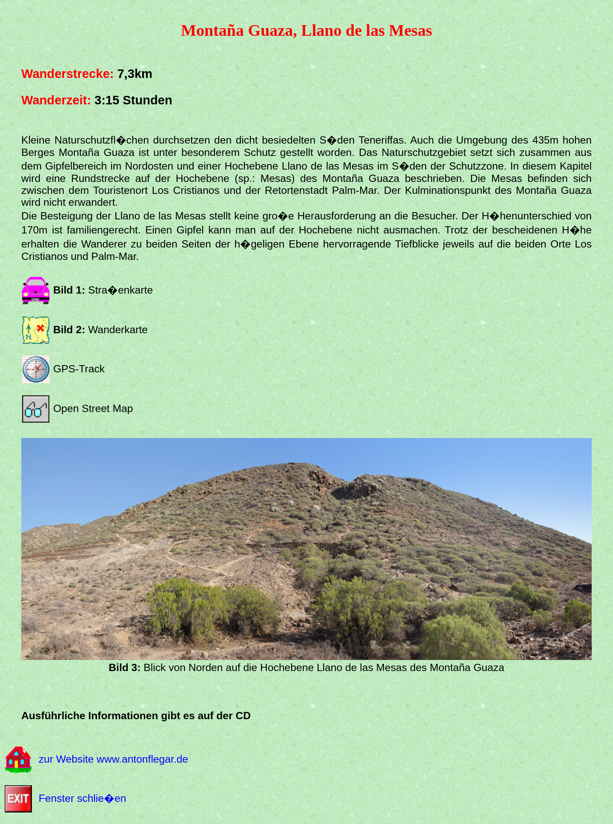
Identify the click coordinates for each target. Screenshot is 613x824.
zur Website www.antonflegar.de (113, 758)
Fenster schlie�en (82, 798)
